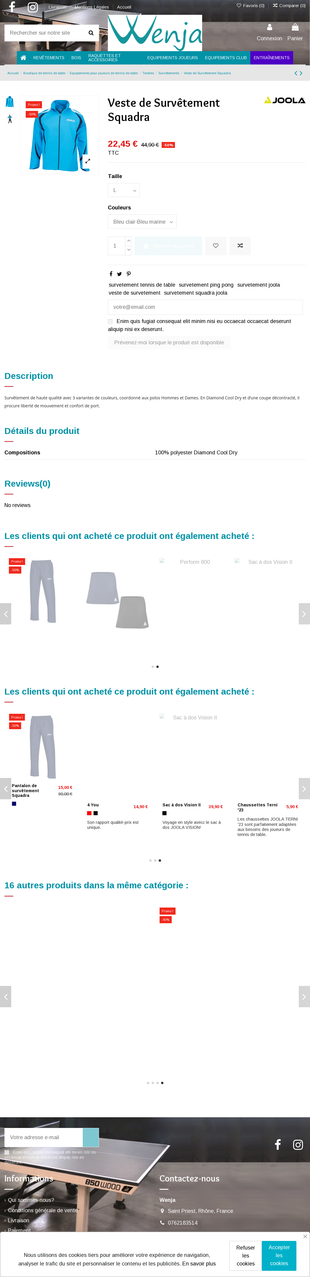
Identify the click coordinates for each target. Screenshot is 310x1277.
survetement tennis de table (142, 285)
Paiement (19, 1231)
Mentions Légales (92, 6)
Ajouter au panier (168, 246)
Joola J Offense (103, 805)
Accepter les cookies (279, 1255)
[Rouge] (14, 638)
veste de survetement (134, 293)
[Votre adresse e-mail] (44, 1137)
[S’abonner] (91, 1137)
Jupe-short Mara (29, 805)
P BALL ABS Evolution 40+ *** (255, 788)
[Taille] (124, 190)
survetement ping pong (206, 285)
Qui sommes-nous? (31, 1200)
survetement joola (258, 285)
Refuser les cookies (245, 1256)
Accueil (124, 6)
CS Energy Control (182, 785)
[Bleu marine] (20, 1013)
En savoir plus (199, 1264)
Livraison (58, 6)
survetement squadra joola (195, 293)
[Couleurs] (142, 221)
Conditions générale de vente (43, 1210)
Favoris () (250, 5)
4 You (17, 629)
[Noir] (14, 1013)
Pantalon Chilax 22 (31, 999)
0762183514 (182, 1223)
